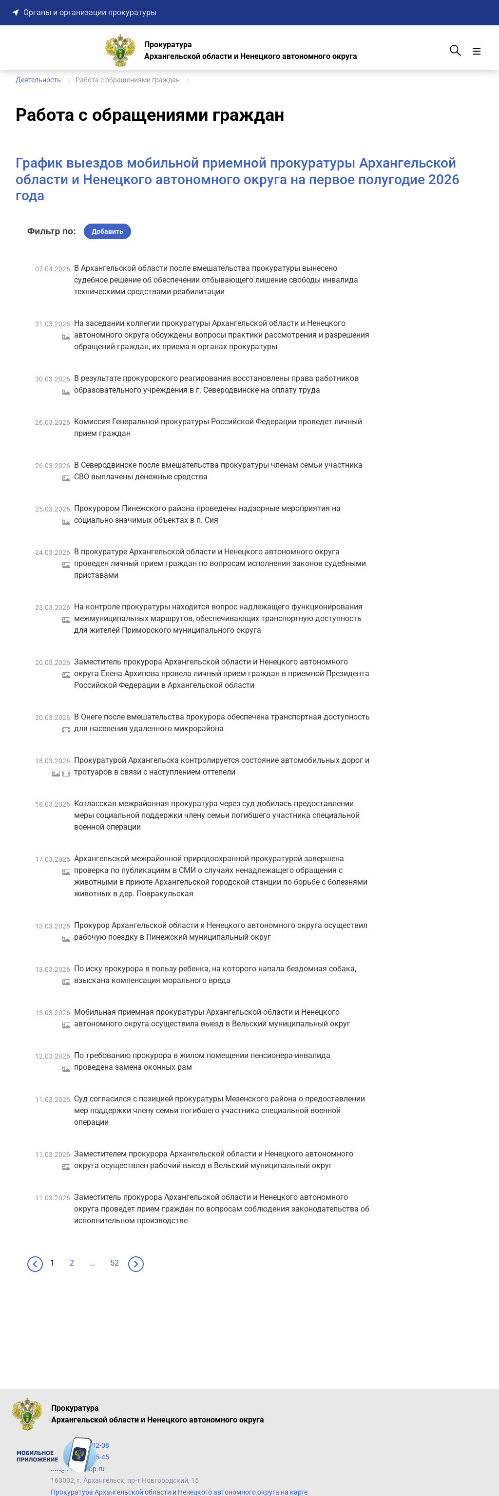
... (92, 1263)
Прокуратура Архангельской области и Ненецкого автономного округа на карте (179, 1492)
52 (114, 1263)
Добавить (107, 231)
